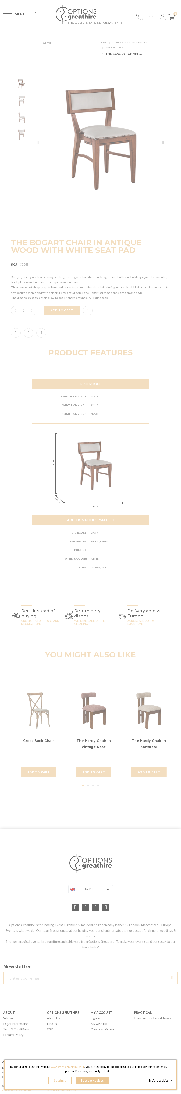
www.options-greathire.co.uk (75, 1068)
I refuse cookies (160, 1081)
